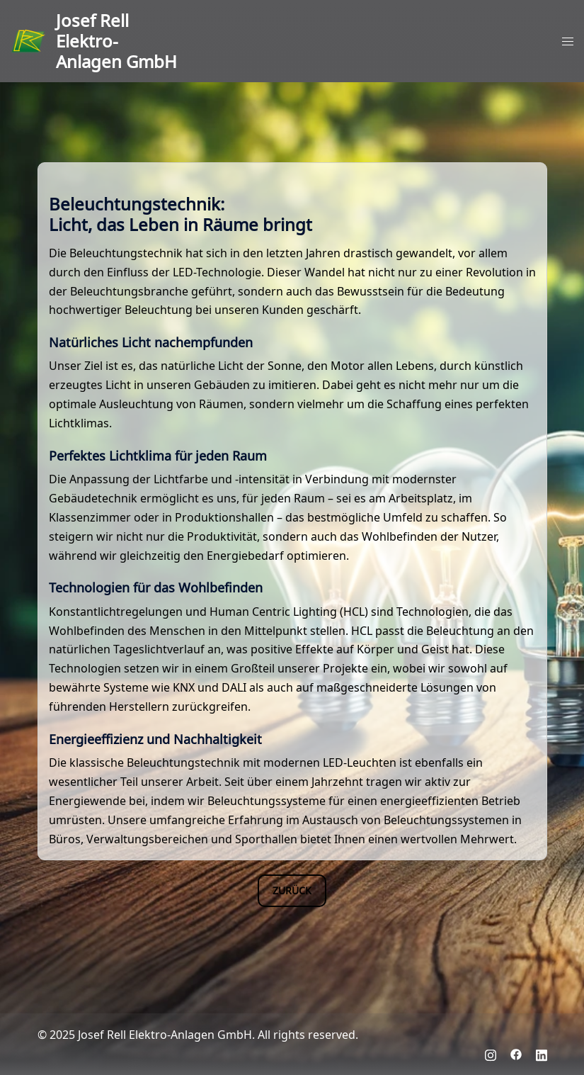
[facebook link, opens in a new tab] (516, 1053)
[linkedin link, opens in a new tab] (541, 1053)
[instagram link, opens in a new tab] (490, 1053)
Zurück (292, 890)
